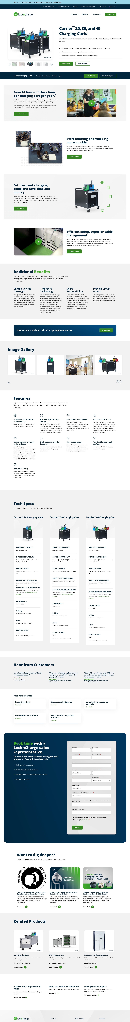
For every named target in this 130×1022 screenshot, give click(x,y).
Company (75, 6)
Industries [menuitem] (102, 1019)
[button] (13, 64)
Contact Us (110, 14)
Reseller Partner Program (88, 6)
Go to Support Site (91, 995)
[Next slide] (51, 64)
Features (54, 76)
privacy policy (85, 820)
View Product (20, 967)
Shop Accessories (20, 997)
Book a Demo (82, 63)
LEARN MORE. (57, 2)
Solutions (85, 14)
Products (74, 14)
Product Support (107, 76)
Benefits (38, 76)
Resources (96, 14)
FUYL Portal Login (49, 6)
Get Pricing (66, 63)
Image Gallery (46, 76)
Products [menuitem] (53, 1019)
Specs (60, 76)
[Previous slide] (117, 381)
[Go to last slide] (9, 64)
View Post (22, 907)
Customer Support (63, 6)
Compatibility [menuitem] (79, 1019)
